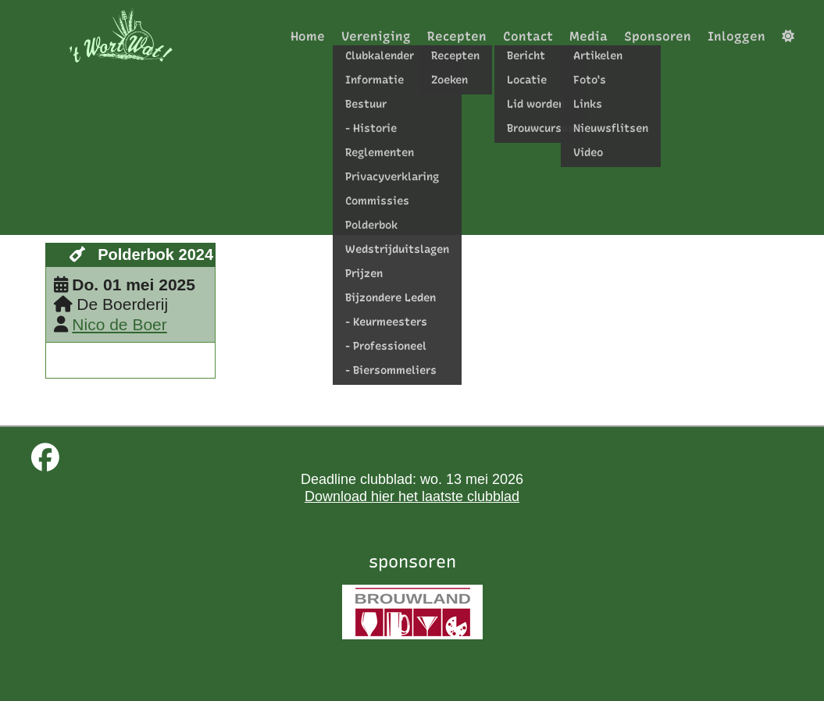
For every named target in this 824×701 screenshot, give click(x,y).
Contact (528, 36)
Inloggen (736, 36)
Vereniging (376, 36)
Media (588, 36)
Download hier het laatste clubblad (412, 496)
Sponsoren (657, 36)
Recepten (457, 36)
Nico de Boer (119, 324)
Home (308, 36)
